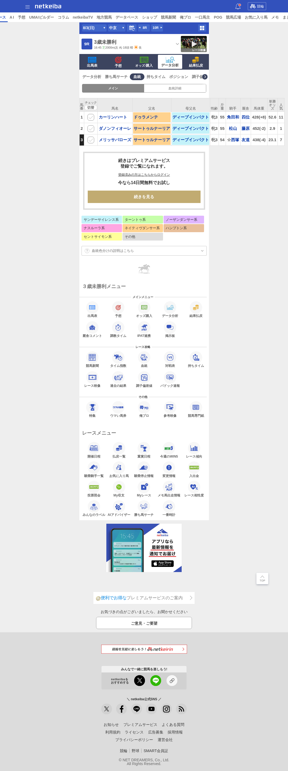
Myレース (144, 489)
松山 (233, 128)
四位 (246, 117)
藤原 (246, 128)
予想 (63, 17)
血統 (137, 77)
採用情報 (175, 732)
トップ (7, 17)
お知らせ (111, 724)
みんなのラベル (94, 508)
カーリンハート (113, 117)
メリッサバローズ (115, 139)
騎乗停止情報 (144, 469)
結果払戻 (196, 62)
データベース (168, 17)
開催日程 (93, 450)
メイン (113, 88)
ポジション (178, 77)
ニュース (24, 17)
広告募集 (155, 732)
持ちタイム (156, 77)
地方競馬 (145, 17)
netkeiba (48, 6)
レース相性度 (194, 489)
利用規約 (112, 732)
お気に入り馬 (119, 469)
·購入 (144, 62)
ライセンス (134, 732)
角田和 (233, 117)
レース (41, 17)
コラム (104, 17)
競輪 (257, 6)
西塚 (235, 139)
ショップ (191, 17)
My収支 (119, 489)
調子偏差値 (201, 77)
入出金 (194, 469)
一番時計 (168, 508)
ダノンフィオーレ (115, 128)
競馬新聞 (210, 17)
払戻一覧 (119, 450)
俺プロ (227, 17)
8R (145, 28)
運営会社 (165, 740)
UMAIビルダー (82, 17)
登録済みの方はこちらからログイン (144, 174)
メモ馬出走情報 (169, 489)
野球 (135, 751)
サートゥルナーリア (152, 128)
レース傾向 (194, 450)
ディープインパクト (190, 117)
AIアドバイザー (119, 508)
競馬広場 (275, 17)
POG (259, 17)
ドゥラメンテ (146, 117)
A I (53, 17)
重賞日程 (143, 450)
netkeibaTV (124, 17)
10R (155, 28)
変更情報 (168, 469)
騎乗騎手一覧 (94, 469)
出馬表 (92, 62)
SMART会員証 (156, 751)
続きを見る (144, 196)
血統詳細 (174, 88)
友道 (246, 139)
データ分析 (170, 61)
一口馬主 (244, 17)
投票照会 (93, 489)
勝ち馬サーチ (116, 77)
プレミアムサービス (140, 724)
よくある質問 (173, 724)
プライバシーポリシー (134, 740)
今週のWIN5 (169, 450)
